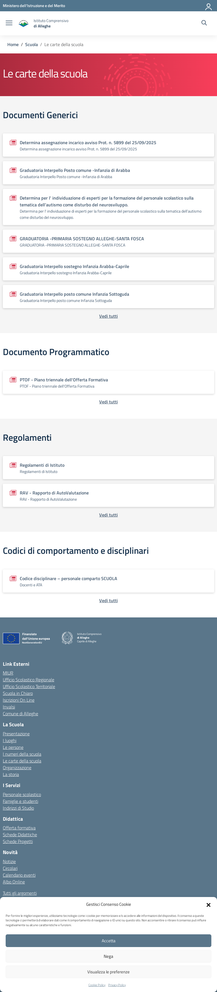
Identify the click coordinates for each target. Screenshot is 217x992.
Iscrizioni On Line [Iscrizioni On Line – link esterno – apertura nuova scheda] (18, 700)
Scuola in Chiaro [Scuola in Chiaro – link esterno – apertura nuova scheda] (18, 693)
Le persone (13, 747)
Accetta (109, 940)
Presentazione (16, 733)
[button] (208, 904)
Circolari (10, 868)
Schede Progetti (18, 841)
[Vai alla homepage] (23, 23)
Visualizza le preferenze (108, 972)
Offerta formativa (19, 827)
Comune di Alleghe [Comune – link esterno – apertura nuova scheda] (20, 713)
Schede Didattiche (20, 834)
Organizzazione (17, 767)
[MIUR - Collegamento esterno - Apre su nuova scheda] (34, 5)
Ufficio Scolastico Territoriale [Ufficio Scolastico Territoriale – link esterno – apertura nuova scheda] (29, 686)
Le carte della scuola (22, 760)
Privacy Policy (117, 985)
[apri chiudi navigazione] (9, 23)
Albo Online (14, 881)
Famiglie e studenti (20, 801)
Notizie (9, 861)
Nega (108, 956)
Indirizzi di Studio (18, 808)
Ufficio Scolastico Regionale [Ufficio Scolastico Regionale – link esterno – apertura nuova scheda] (28, 679)
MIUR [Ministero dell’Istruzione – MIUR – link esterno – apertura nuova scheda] (8, 672)
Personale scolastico (22, 794)
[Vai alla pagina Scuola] (31, 44)
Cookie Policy (96, 985)
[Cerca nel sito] (204, 23)
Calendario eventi (19, 875)
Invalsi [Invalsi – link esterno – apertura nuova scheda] (9, 706)
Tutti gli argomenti (20, 893)
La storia (11, 774)
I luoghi (9, 740)
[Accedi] (208, 5)
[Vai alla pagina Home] (13, 44)
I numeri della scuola (22, 754)
